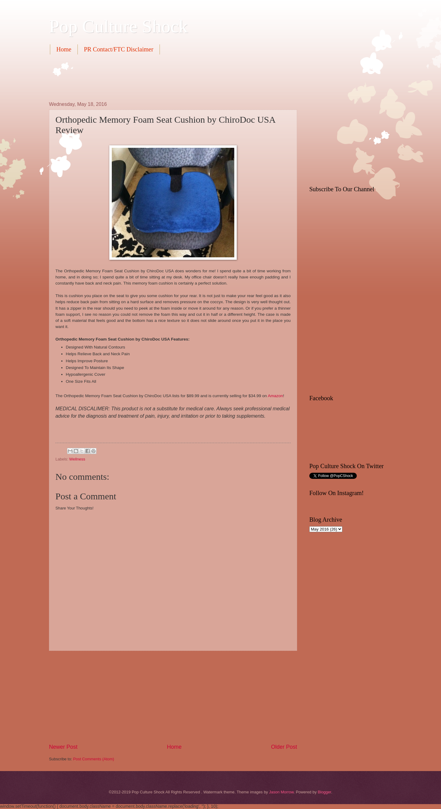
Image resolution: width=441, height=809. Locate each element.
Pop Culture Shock (118, 26)
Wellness (77, 459)
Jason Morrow (281, 792)
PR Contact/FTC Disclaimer (118, 49)
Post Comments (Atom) (93, 759)
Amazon (275, 395)
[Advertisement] (160, 77)
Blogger (324, 792)
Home (63, 49)
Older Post (284, 747)
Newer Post (63, 747)
